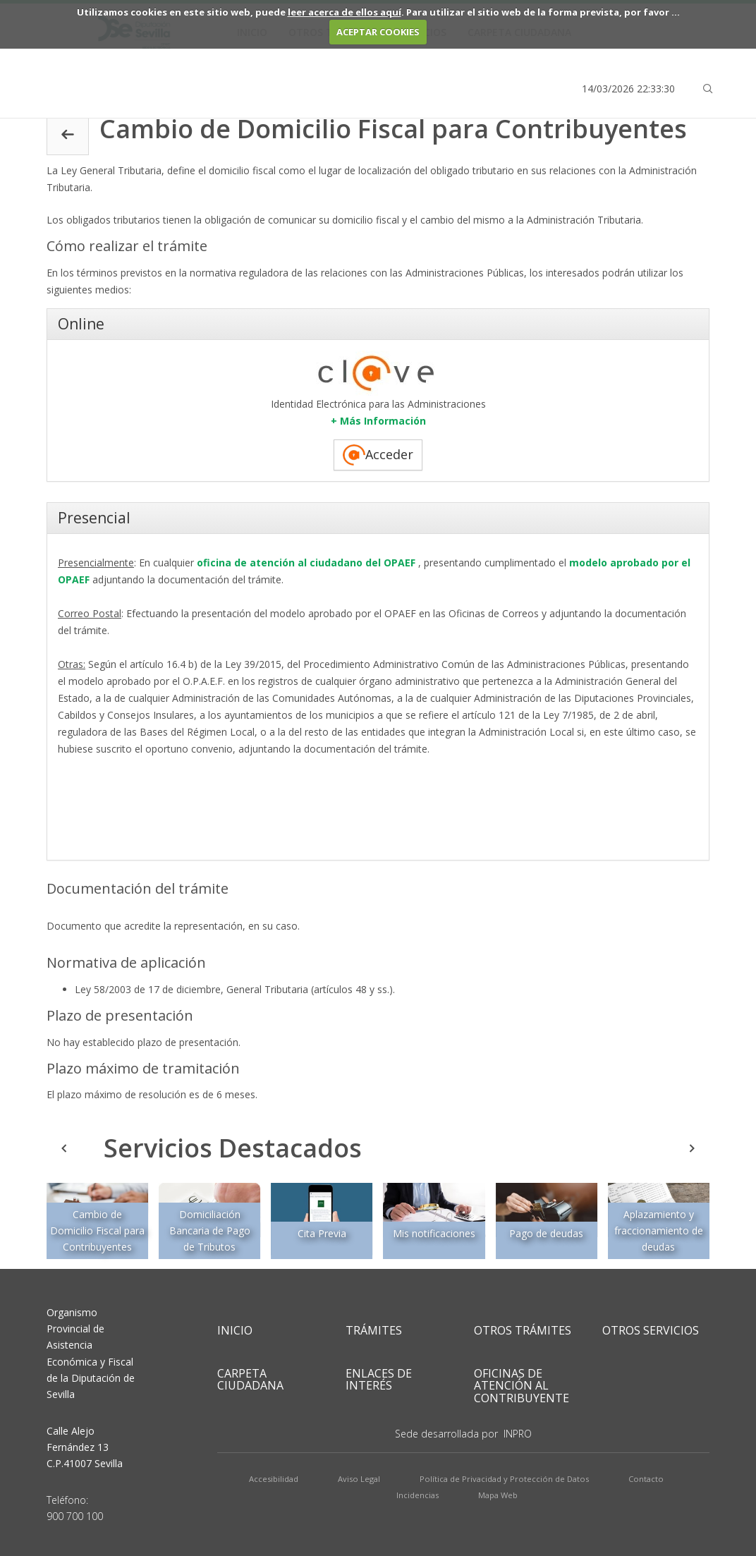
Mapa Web (498, 1495)
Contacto (646, 1478)
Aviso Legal (359, 1478)
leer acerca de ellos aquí (344, 12)
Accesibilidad (273, 1478)
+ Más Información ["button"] (378, 420)
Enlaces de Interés (379, 1380)
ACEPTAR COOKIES (378, 31)
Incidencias (417, 1495)
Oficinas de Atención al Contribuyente (521, 1386)
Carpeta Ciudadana (250, 1380)
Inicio (234, 1330)
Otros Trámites (522, 1330)
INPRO (518, 1433)
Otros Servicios (650, 1330)
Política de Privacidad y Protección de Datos (504, 1478)
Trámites (374, 1330)
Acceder (378, 455)
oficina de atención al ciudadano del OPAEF (304, 562)
